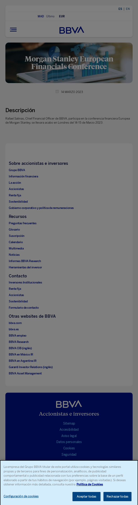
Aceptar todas (86, 500)
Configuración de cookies (21, 499)
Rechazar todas (117, 500)
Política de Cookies (90, 487)
